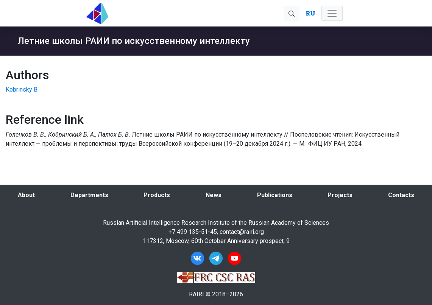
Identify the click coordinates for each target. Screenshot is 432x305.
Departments (89, 195)
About (26, 195)
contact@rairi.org (242, 231)
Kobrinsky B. (22, 89)
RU (310, 13)
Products (156, 195)
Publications (274, 195)
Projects (340, 195)
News (213, 195)
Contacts (401, 195)
